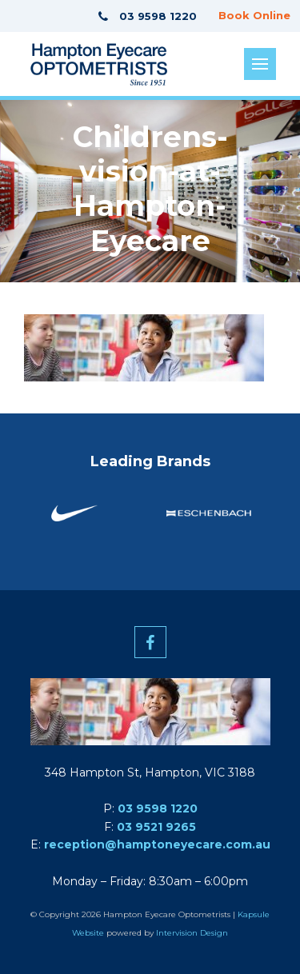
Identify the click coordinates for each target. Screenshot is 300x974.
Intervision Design (192, 933)
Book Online (254, 15)
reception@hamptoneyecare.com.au (157, 844)
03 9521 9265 (156, 827)
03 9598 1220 (158, 808)
